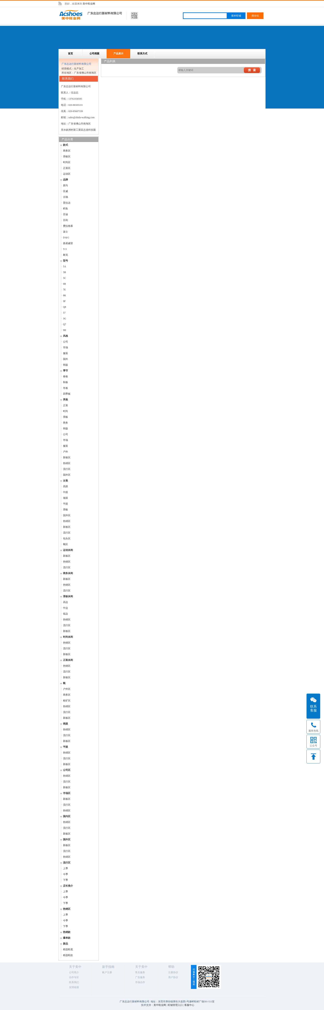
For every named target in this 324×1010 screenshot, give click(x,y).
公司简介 (74, 972)
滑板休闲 (68, 596)
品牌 (65, 179)
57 (64, 312)
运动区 (66, 173)
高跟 (65, 486)
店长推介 (68, 885)
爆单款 (66, 937)
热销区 (66, 463)
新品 (65, 943)
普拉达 (66, 202)
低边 (65, 613)
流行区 (66, 469)
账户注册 (107, 972)
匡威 (65, 191)
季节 (65, 370)
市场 (65, 347)
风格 (65, 335)
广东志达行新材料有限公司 (104, 13)
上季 (65, 868)
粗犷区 (66, 700)
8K (64, 295)
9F (64, 301)
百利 (65, 220)
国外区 (66, 474)
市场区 (66, 793)
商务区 (66, 150)
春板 (65, 376)
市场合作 (140, 982)
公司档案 (94, 53)
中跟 (65, 492)
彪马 (65, 185)
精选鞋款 (68, 955)
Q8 (64, 307)
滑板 (65, 416)
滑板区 (66, 156)
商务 (65, 422)
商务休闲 (68, 573)
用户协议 (173, 977)
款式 (65, 144)
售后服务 (140, 972)
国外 (65, 359)
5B (64, 272)
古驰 (65, 197)
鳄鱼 (65, 208)
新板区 (66, 457)
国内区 (66, 816)
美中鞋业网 (89, 3)
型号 (65, 260)
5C (64, 278)
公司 (65, 341)
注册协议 (173, 972)
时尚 (65, 411)
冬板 (65, 388)
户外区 (66, 689)
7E (64, 289)
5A (64, 266)
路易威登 (68, 243)
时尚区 (66, 162)
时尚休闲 (68, 636)
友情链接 (74, 987)
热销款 (66, 932)
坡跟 (65, 498)
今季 (65, 874)
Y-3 (65, 249)
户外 (65, 451)
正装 (65, 405)
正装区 (66, 168)
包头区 (66, 538)
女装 (65, 480)
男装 (65, 399)
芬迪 (65, 214)
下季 (65, 880)
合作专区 (74, 977)
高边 (65, 602)
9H (64, 330)
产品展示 (118, 53)
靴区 (65, 544)
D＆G (66, 237)
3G (64, 318)
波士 (65, 231)
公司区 (66, 770)
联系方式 (142, 53)
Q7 (64, 324)
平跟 (65, 503)
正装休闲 (68, 660)
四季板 (66, 393)
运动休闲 (68, 550)
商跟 (65, 723)
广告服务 (140, 977)
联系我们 (74, 982)
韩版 (65, 364)
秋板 (65, 382)
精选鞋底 (68, 949)
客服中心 (189, 1005)
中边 (65, 607)
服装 (65, 353)
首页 (70, 53)
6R (64, 283)
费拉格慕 (68, 225)
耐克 (65, 254)
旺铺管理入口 (175, 1005)
